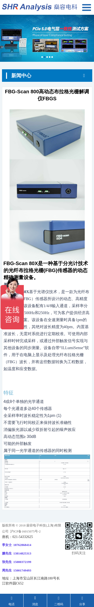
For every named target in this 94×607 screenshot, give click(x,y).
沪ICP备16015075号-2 (25, 531)
